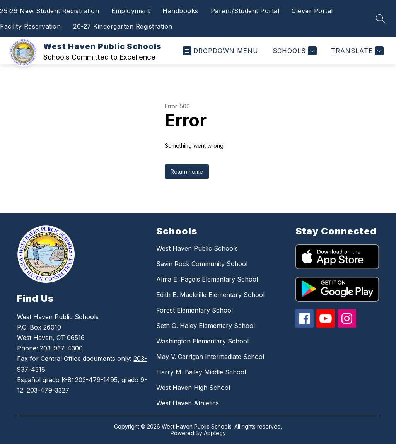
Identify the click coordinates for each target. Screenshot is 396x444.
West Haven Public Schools (197, 248)
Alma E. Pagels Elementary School (207, 279)
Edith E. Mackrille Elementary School (210, 295)
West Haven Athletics (187, 403)
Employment (130, 11)
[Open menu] (220, 51)
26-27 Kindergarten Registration (122, 26)
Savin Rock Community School (202, 264)
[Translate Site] (356, 51)
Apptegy (215, 433)
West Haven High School (193, 387)
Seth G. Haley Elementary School (205, 326)
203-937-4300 (61, 348)
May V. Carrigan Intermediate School (210, 356)
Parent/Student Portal (245, 11)
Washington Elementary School (202, 341)
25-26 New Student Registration (49, 11)
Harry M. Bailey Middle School (201, 372)
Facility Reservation (30, 26)
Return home (187, 171)
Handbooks (180, 11)
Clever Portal (312, 11)
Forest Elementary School (194, 310)
